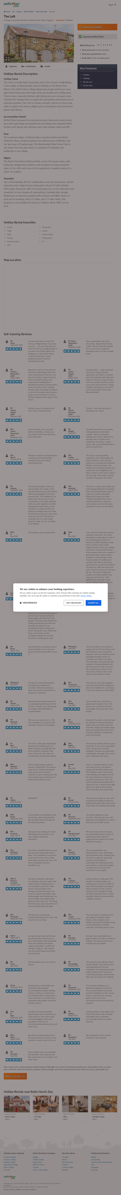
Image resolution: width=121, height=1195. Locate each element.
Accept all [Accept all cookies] (93, 603)
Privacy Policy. (86, 596)
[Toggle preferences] (28, 603)
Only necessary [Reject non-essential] (73, 603)
